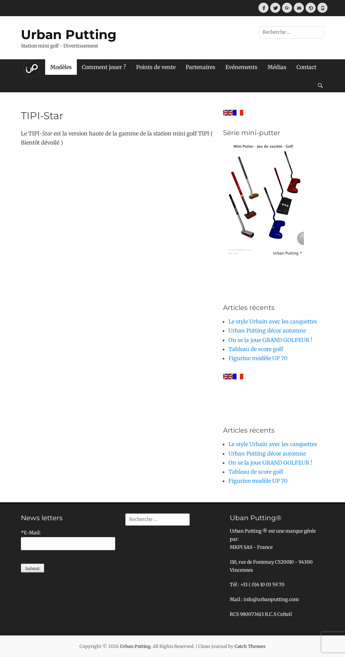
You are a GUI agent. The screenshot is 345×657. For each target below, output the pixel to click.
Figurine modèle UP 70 (257, 358)
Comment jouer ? (104, 67)
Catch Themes (249, 646)
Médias (277, 67)
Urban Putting (69, 34)
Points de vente (156, 67)
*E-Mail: (31, 533)
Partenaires (200, 67)
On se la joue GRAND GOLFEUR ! (270, 340)
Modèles (61, 67)
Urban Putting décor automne (267, 330)
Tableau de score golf (255, 349)
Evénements (241, 67)
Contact (306, 67)
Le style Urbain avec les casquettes (272, 321)
